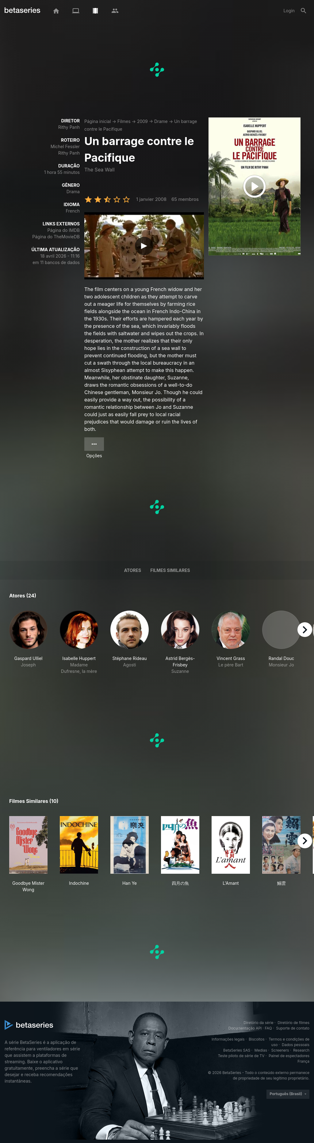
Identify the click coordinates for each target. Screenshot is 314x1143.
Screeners (280, 1050)
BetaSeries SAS (236, 1050)
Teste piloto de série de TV (241, 1055)
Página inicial (97, 121)
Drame (161, 121)
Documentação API (245, 1028)
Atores (132, 570)
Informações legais (228, 1039)
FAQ (268, 1028)
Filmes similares (170, 570)
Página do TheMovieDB (56, 236)
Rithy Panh (69, 127)
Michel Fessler (65, 146)
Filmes (124, 121)
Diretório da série (258, 1022)
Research (301, 1050)
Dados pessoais (295, 1044)
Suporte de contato (292, 1028)
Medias (261, 1050)
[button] (28, 646)
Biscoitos (256, 1039)
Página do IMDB (64, 230)
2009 (142, 121)
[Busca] (303, 10)
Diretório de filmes (293, 1022)
